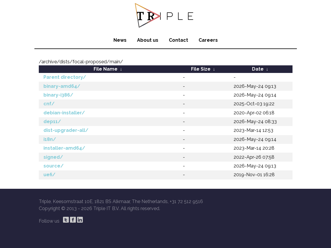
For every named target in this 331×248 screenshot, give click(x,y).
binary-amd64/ (61, 86)
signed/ (53, 157)
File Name (106, 69)
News (120, 40)
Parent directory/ (64, 77)
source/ (53, 166)
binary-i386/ (58, 95)
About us (147, 40)
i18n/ (49, 139)
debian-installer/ (64, 113)
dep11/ (52, 121)
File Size (201, 69)
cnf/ (49, 103)
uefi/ (49, 174)
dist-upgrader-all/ (65, 130)
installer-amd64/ (64, 148)
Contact (178, 40)
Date (258, 69)
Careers (208, 40)
